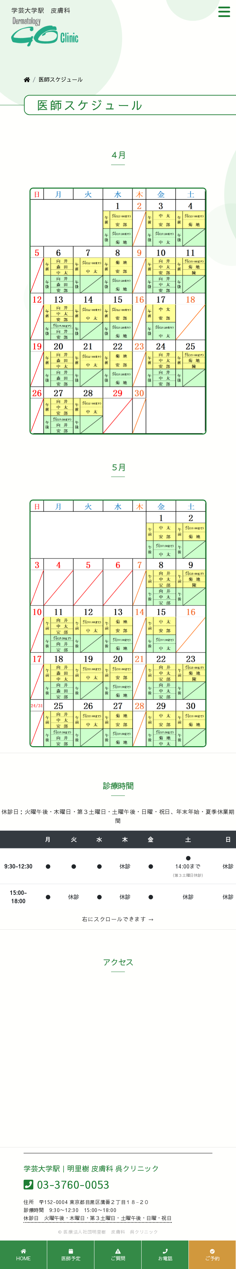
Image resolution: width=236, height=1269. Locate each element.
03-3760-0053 (67, 1184)
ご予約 (212, 1255)
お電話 (165, 1255)
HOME (23, 1255)
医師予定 (71, 1255)
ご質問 (118, 1255)
